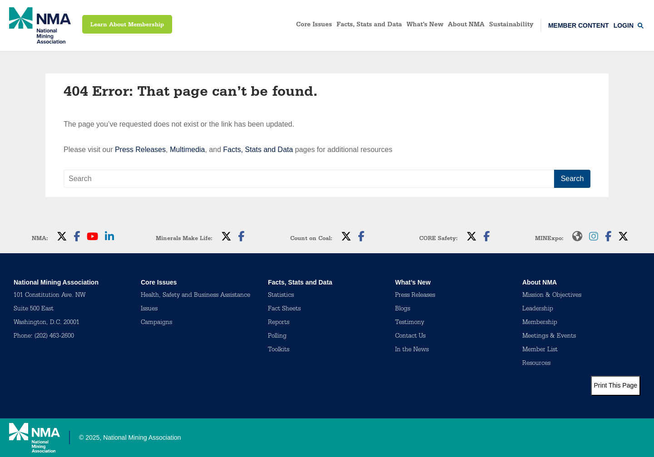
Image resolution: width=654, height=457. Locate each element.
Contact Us (410, 337)
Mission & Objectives (551, 296)
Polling (277, 337)
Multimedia (187, 149)
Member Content (578, 25)
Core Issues (314, 25)
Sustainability (511, 25)
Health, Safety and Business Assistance (195, 296)
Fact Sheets (284, 309)
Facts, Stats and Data (369, 25)
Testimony (409, 323)
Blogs (402, 309)
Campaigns (156, 323)
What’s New (424, 25)
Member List (540, 350)
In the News (412, 350)
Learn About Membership (127, 25)
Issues (149, 309)
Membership (539, 323)
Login (624, 25)
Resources (536, 364)
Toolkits (278, 350)
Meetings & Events (549, 337)
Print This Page (615, 385)
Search (572, 178)
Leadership (537, 309)
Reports (278, 323)
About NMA (466, 25)
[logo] (40, 25)
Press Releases (140, 149)
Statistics (281, 296)
